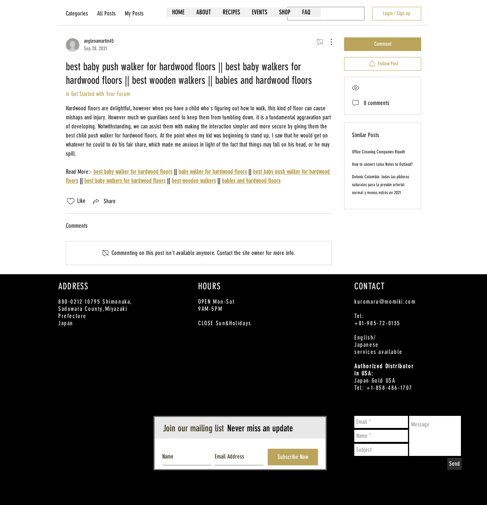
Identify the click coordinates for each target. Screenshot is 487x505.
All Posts (106, 13)
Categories (77, 13)
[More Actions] (327, 41)
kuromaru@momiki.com (385, 301)
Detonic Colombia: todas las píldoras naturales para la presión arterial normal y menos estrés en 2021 (380, 184)
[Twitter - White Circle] (450, 36)
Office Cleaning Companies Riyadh (378, 151)
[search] (325, 13)
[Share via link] (104, 201)
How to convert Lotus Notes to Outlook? (382, 164)
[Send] (454, 464)
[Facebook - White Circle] (437, 36)
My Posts (134, 13)
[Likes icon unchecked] (71, 201)
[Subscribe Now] (293, 457)
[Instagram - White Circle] (463, 36)
